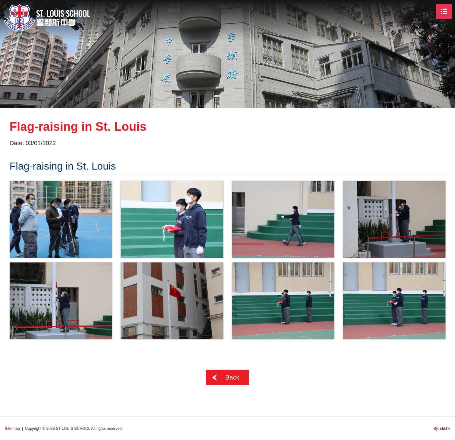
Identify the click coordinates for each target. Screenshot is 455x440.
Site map (12, 428)
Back (232, 377)
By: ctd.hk (441, 428)
